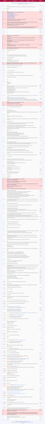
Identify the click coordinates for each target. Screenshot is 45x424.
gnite (7, 9)
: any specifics (9, 156)
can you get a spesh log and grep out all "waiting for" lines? (14, 287)
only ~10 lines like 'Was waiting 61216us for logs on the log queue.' (15, 293)
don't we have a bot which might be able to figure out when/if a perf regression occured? (18, 301)
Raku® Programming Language (25, 421)
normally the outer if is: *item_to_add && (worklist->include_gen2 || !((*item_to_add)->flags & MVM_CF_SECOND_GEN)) (21, 99)
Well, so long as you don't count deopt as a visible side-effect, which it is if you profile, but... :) (18, 150)
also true (8, 330)
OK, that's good (9, 294)
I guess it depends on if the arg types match (12, 203)
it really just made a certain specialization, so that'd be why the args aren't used (17, 209)
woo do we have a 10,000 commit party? (12, 67)
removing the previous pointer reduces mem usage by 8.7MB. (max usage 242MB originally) (18, 275)
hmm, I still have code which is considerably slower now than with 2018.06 (16, 281)
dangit (8, 336)
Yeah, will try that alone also (10, 161)
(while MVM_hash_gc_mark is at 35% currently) (13, 128)
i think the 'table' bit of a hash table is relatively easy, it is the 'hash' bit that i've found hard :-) (18, 239)
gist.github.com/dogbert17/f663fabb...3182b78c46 (13, 306)
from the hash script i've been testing (11, 276)
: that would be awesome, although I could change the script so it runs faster (18, 358)
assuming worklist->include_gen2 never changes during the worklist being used (17, 98)
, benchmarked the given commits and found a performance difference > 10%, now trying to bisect (20, 349)
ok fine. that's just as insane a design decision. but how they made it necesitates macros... (18, 243)
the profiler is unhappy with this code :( (12, 399)
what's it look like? (9, 283)
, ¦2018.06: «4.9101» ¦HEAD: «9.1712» (13, 366)
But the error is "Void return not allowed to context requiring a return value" (16, 162)
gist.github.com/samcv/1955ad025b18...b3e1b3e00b (18, 97)
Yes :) (7, 79)
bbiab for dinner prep (9, 346)
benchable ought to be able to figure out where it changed (14, 310)
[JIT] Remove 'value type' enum (11, 17)
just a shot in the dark (9, 291)
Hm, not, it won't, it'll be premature (11, 271)
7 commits (15, 12)
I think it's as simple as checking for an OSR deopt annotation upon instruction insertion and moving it (19, 145)
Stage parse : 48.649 (9, 59)
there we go (8, 383)
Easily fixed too (9, 176)
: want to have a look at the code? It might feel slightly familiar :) (16, 303)
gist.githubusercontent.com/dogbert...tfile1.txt (16, 311)
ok (7, 108)
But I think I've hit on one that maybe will (12, 261)
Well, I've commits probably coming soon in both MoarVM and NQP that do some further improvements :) (20, 75)
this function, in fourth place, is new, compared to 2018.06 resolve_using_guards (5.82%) (18, 296)
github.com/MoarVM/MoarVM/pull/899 (19, 402)
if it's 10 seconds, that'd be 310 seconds (12, 325)
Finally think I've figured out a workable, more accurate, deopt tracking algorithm (17, 255)
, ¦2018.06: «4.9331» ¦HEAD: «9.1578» (12, 348)
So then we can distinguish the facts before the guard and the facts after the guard (17, 257)
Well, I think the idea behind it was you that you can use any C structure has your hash (17, 244)
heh (7, 250)
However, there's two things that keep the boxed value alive (14, 193)
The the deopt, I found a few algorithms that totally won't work (14, 260)
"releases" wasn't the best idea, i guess (12, 321)
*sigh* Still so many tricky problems (11, 190)
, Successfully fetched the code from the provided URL (15, 341)
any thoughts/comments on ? (15, 402)
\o (7, 34)
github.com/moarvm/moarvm (15, 3)
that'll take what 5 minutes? (10, 322)
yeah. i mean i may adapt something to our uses (13, 221)
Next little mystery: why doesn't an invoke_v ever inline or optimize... (15, 72)
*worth (8, 328)
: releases (15, 314)
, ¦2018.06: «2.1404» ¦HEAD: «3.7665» (13, 388)
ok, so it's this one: (16, 393)
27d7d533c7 (15, 19)
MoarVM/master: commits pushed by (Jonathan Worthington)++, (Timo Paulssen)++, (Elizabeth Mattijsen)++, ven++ (22, 63)
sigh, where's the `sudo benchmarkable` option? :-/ (13, 354)
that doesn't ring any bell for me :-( (11, 165)
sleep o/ (8, 418)
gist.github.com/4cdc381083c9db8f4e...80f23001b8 (16, 390)
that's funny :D (8, 174)
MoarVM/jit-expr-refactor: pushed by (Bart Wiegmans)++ (23, 15)
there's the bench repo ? (10, 121)
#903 (18, 35)
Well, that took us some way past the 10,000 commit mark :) (14, 65)
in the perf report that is (10, 297)
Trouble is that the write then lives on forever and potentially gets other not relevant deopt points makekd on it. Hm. (21, 268)
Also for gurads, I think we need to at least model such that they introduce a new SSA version (18, 256)
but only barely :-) (9, 83)
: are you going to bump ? (10, 70)
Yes (7, 140)
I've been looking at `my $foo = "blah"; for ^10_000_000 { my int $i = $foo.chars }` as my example (19, 191)
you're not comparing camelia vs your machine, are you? (14, 309)
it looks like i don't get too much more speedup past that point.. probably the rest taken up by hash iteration (20, 125)
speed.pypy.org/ (29, 118)
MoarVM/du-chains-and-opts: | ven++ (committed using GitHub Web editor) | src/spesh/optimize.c (21, 38)
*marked (8, 269)
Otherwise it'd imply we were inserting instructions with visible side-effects (16, 149)
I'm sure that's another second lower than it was (13, 60)
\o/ (7, 53)
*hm (7, 381)
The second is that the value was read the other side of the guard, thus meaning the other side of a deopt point (20, 195)
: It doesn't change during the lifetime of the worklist (14, 106)
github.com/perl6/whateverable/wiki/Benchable (31, 312)
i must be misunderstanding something (12, 211)
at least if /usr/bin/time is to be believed (12, 277)
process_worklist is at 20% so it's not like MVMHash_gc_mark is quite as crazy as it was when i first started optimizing (21, 127)
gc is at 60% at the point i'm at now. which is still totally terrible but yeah (16, 126)
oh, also (8, 5)
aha (7, 333)
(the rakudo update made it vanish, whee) (12, 263)
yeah (7, 114)
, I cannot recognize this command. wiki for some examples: (22, 312)
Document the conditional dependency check (13, 14)
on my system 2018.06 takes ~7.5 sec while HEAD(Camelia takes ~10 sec (16, 307)
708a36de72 (15, 24)
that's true (8, 8)
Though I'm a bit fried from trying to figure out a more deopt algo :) (16, 417)
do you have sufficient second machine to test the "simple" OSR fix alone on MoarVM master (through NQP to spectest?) (22, 154)
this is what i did (16, 97)
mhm (7, 406)
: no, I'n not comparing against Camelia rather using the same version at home (18, 318)
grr (7, 338)
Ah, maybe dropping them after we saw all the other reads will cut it (15, 270)
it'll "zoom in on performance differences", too (12, 331)
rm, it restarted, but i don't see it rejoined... (12, 380)
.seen (9, 298)
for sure (8, 177)
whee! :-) (8, 51)
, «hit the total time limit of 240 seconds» (13, 352)
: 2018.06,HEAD (16, 359)
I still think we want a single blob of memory (12, 223)
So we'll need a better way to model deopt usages (13, 197)
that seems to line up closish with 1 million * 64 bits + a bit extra (15, 278)
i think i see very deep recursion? (11, 400)
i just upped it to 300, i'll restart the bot (11, 377)
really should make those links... (11, 395)
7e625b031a (11, 181)
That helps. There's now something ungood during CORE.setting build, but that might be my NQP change (20, 152)
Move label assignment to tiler (11, 15)
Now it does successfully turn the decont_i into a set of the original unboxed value (17, 192)
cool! (7, 81)
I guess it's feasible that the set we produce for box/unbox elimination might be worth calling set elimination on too (21, 6)
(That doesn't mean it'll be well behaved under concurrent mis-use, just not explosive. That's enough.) (19, 232)
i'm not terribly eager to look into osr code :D (12, 208)
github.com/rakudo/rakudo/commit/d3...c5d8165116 (18, 393)
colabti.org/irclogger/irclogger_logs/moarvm (27, 3)
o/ (7, 29)
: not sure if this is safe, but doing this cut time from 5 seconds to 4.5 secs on (22, 96)
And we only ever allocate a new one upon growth (13, 227)
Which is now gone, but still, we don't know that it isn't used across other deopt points (17, 196)
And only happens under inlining (11, 163)
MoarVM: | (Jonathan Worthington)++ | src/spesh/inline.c (16, 179)
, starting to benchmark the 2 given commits (13, 342)
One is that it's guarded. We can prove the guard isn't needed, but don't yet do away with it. (18, 194)
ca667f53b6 (15, 102)
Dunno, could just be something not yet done (12, 206)
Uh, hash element (9, 245)
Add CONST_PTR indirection (10, 16)
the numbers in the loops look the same (12, 370)
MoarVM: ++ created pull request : (13, 36)
